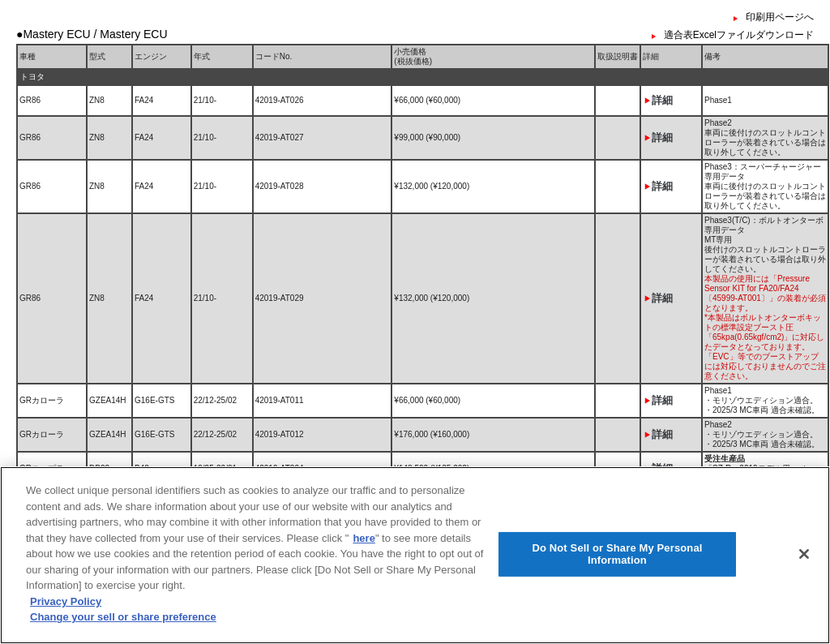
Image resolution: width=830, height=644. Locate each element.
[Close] (804, 566)
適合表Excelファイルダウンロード (739, 35)
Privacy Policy (65, 614)
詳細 (662, 100)
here (363, 550)
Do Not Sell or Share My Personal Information (617, 566)
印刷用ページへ (780, 17)
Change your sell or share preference (123, 630)
